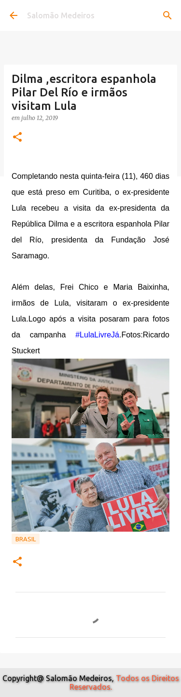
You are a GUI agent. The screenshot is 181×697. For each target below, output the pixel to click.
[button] (17, 137)
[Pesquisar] (167, 15)
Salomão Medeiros (61, 15)
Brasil (25, 539)
